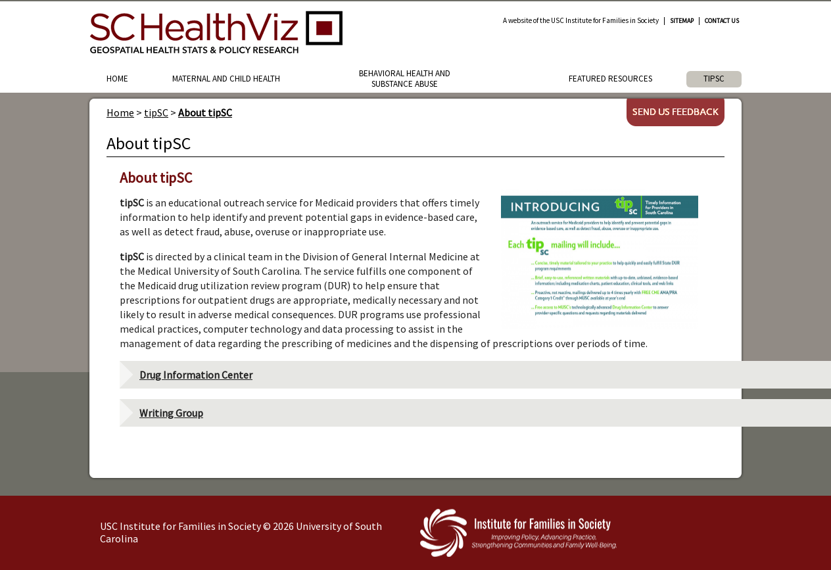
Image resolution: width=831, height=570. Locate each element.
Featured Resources (610, 78)
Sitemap (682, 21)
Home (117, 78)
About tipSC (205, 112)
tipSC (713, 78)
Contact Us (722, 21)
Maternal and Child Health (226, 78)
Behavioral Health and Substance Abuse (404, 78)
